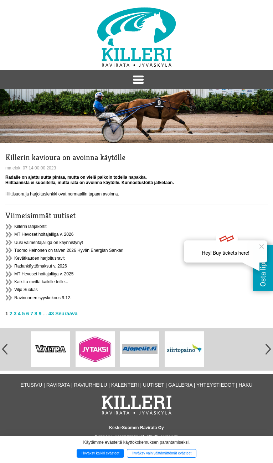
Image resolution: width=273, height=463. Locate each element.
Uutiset (153, 385)
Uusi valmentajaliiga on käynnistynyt (48, 242)
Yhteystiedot (215, 385)
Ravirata (58, 385)
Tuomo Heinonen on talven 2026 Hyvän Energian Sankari (68, 250)
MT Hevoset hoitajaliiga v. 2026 (43, 234)
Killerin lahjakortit (30, 226)
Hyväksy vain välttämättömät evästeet (161, 453)
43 (51, 313)
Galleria (180, 385)
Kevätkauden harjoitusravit (39, 258)
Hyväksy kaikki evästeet (100, 453)
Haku (245, 385)
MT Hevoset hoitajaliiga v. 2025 (43, 273)
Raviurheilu (90, 385)
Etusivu (31, 385)
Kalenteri (125, 385)
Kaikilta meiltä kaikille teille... (41, 281)
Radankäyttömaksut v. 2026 (40, 266)
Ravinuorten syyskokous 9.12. (42, 297)
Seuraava (66, 313)
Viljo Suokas (26, 289)
